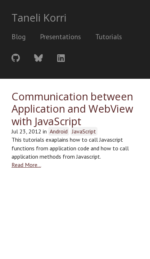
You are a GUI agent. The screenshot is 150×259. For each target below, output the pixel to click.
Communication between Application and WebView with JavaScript (72, 108)
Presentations (60, 36)
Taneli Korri (39, 17)
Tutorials (108, 36)
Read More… (26, 164)
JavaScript (84, 131)
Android (59, 131)
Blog (19, 36)
